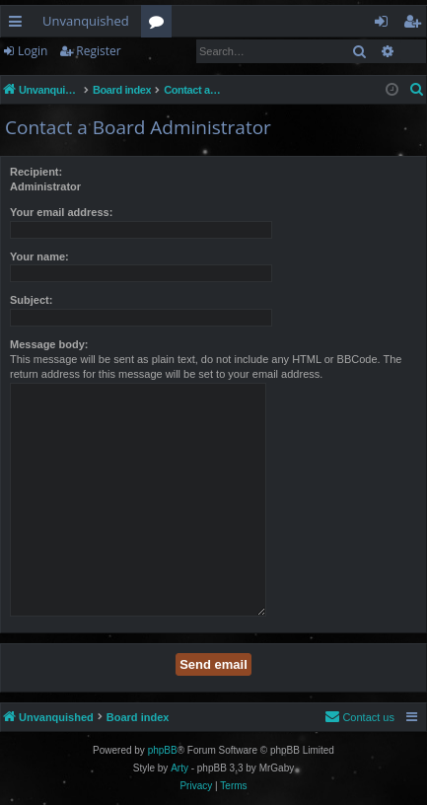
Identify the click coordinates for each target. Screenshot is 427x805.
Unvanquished (85, 21)
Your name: (39, 256)
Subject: (31, 300)
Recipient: (36, 172)
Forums (160, 24)
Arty (179, 768)
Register (98, 50)
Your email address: (61, 212)
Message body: (49, 344)
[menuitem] (417, 90)
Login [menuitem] (385, 24)
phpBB (163, 750)
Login (32, 50)
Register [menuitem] (416, 24)
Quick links (19, 24)
